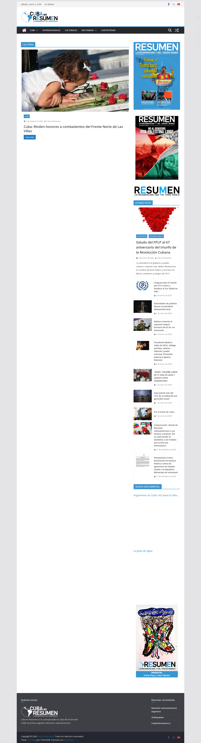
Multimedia (88, 30)
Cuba (32, 30)
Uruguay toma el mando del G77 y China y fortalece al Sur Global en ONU (166, 287)
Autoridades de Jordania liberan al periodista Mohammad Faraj (165, 306)
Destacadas (141, 236)
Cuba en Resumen (53, 121)
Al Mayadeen (157, 717)
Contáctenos (108, 30)
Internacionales (51, 30)
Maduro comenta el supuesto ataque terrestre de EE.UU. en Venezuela (164, 326)
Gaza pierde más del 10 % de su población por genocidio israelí (165, 396)
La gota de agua (143, 550)
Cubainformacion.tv (160, 723)
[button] (36, 30)
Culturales (71, 30)
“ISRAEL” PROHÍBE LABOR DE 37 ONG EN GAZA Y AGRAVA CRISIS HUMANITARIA (165, 376)
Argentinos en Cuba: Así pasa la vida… (156, 495)
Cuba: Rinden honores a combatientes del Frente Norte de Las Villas (73, 128)
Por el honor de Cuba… (164, 412)
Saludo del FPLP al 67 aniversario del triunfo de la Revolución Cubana (156, 247)
